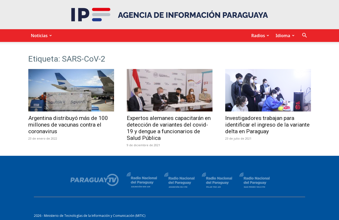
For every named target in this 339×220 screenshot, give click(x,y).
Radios (259, 35)
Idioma (284, 35)
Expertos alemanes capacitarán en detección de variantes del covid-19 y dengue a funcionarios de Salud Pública (169, 128)
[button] (304, 35)
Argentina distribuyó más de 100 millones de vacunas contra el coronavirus (68, 125)
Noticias (40, 35)
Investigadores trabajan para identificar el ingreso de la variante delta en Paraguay (267, 125)
